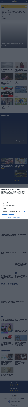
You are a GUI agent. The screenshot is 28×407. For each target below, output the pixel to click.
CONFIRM (7, 214)
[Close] (26, 189)
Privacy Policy (19, 217)
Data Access (14, 217)
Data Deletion (9, 217)
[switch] (24, 202)
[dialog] (14, 203)
